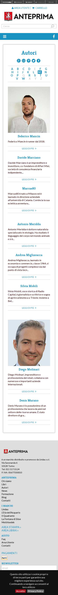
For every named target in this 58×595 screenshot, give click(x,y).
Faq (3, 539)
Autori (5, 487)
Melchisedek (8, 522)
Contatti (6, 500)
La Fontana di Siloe (11, 519)
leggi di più (29, 148)
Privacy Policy (35, 591)
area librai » (10, 530)
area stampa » (11, 527)
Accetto (20, 591)
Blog (4, 497)
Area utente (21, 7)
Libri (4, 484)
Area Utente (8, 542)
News (4, 490)
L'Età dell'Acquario (11, 512)
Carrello (39, 7)
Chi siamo (6, 481)
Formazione (8, 494)
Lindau (5, 509)
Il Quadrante (8, 515)
